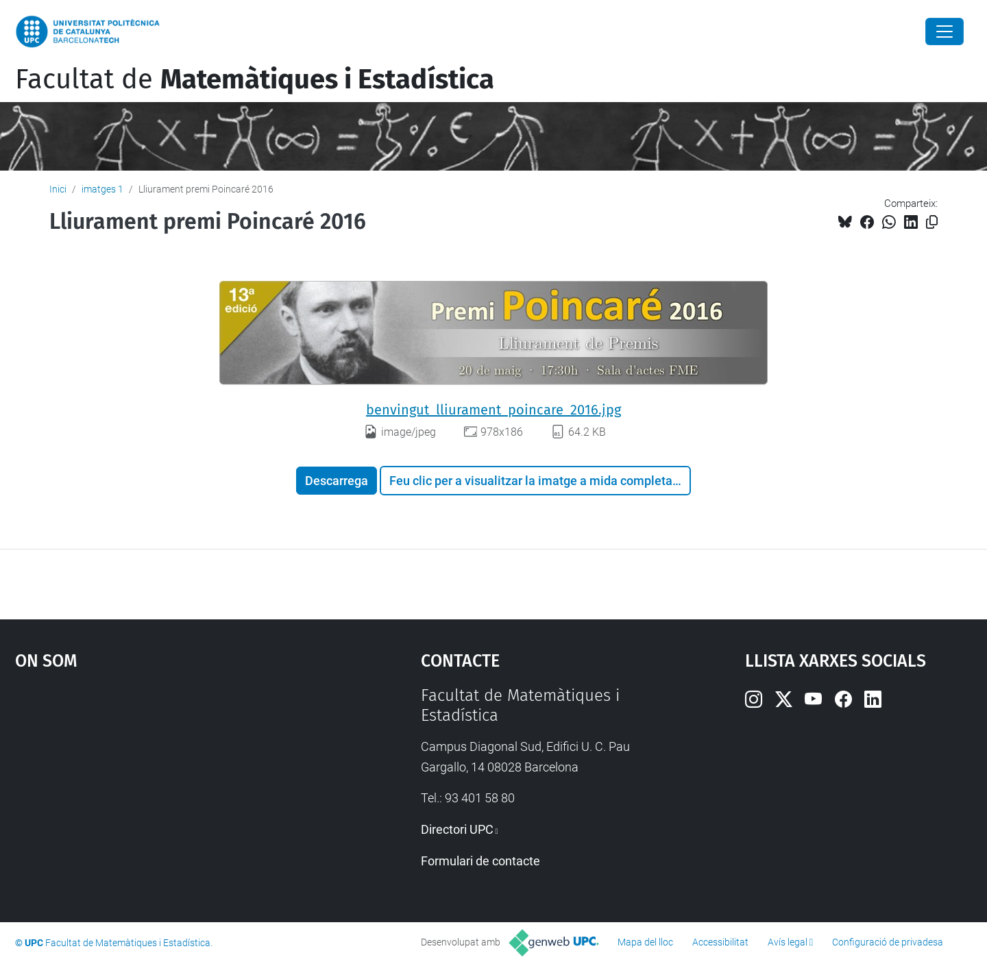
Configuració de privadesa (887, 942)
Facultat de (254, 79)
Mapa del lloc (645, 942)
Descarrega (336, 480)
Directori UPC (457, 829)
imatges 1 (102, 189)
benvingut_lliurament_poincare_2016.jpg (493, 409)
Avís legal (787, 942)
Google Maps (169, 788)
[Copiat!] (932, 222)
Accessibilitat (720, 942)
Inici (57, 189)
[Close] (944, 31)
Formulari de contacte (480, 861)
